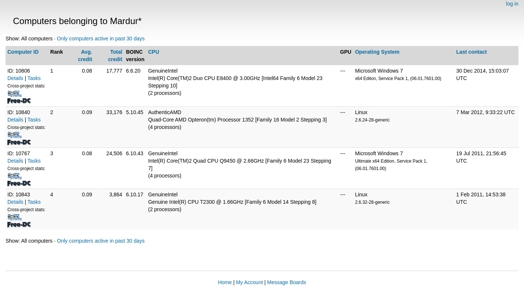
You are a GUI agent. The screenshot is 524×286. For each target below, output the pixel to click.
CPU (153, 52)
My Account (249, 282)
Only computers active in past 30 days (101, 38)
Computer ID (23, 52)
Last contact (471, 52)
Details (15, 78)
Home (225, 282)
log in (512, 4)
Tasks (34, 78)
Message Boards (286, 282)
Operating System (377, 52)
